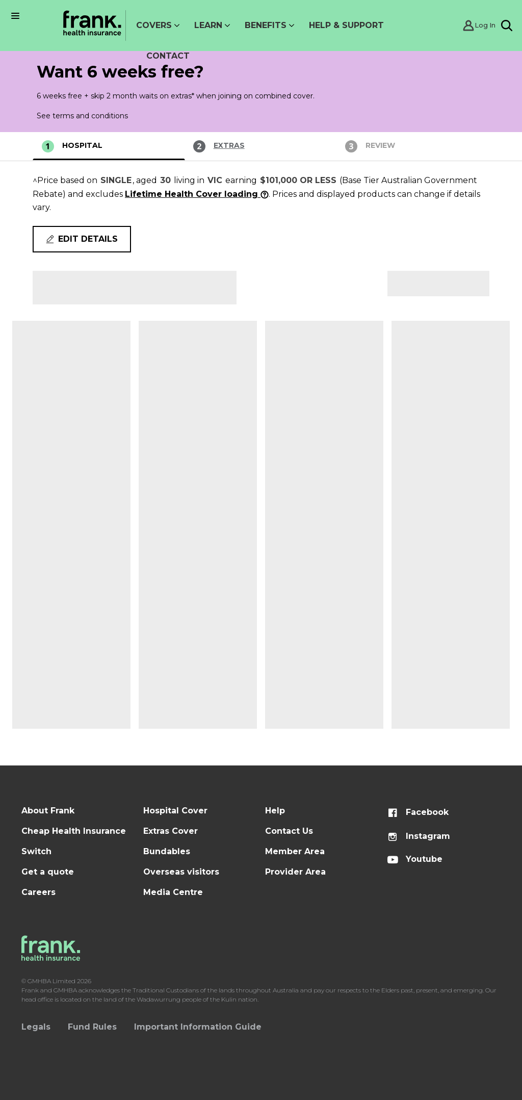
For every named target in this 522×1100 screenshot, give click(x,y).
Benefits (265, 25)
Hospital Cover (175, 810)
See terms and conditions (82, 115)
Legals (35, 1027)
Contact (168, 56)
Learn (208, 25)
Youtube (414, 859)
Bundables (166, 851)
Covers (154, 25)
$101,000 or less (298, 180)
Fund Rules (92, 1027)
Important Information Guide (198, 1027)
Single (116, 180)
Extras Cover (170, 831)
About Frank (47, 810)
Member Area (295, 851)
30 (165, 180)
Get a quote (47, 872)
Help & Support (346, 25)
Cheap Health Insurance (73, 831)
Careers (38, 892)
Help (275, 810)
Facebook (418, 812)
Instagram (418, 836)
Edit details (82, 239)
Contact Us (289, 831)
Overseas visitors (181, 872)
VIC (214, 180)
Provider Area (295, 872)
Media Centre (173, 892)
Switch (36, 851)
